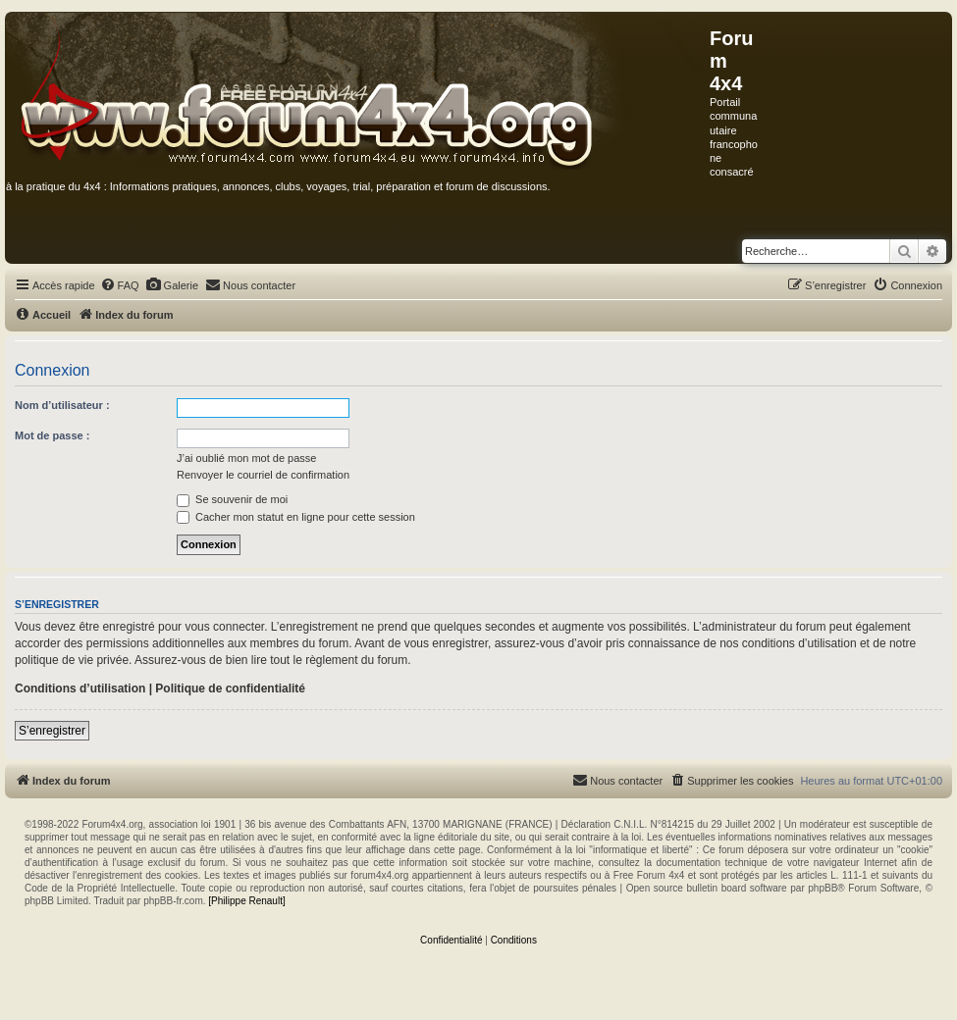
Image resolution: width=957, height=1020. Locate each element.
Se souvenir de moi (232, 499)
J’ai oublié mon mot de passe (246, 458)
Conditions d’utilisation (80, 688)
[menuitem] (119, 285)
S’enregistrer (52, 731)
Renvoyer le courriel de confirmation (263, 475)
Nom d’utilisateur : (62, 405)
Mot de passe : (52, 435)
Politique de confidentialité (230, 688)
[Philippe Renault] (246, 900)
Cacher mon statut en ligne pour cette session (296, 517)
